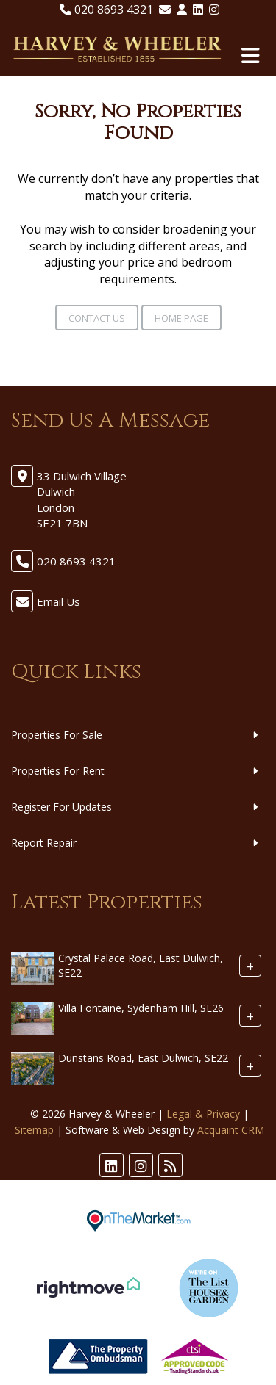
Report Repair (44, 843)
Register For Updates (61, 807)
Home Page (181, 318)
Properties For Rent (58, 771)
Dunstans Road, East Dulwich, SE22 (143, 1058)
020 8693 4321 (106, 9)
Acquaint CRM (230, 1130)
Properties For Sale (56, 735)
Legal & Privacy (203, 1114)
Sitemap (34, 1130)
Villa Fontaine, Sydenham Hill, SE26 (141, 1008)
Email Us (58, 601)
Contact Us (96, 318)
